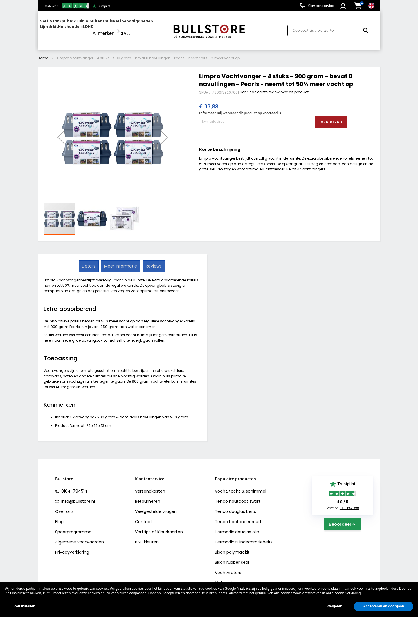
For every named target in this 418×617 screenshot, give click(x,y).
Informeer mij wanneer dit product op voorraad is (240, 107)
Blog (59, 516)
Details (89, 260)
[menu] (102, 27)
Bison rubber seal (232, 557)
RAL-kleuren (147, 537)
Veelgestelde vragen (156, 506)
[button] (343, 6)
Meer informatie (120, 260)
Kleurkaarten (170, 526)
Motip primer (228, 577)
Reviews (153, 260)
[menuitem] (62, 27)
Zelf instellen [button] (24, 606)
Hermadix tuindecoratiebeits (244, 537)
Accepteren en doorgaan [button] (383, 606)
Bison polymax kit (232, 547)
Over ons (64, 506)
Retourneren (147, 496)
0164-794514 (73, 486)
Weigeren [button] (334, 606)
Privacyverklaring (72, 547)
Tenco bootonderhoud (238, 516)
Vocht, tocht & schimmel (240, 486)
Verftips (143, 526)
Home (43, 52)
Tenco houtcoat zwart (237, 496)
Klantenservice (321, 5)
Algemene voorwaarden (79, 537)
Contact (143, 516)
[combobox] (330, 28)
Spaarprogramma (73, 526)
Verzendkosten (150, 486)
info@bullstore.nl (77, 496)
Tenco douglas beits (235, 506)
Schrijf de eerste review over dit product (274, 86)
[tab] (89, 260)
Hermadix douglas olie (237, 526)
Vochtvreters (228, 567)
